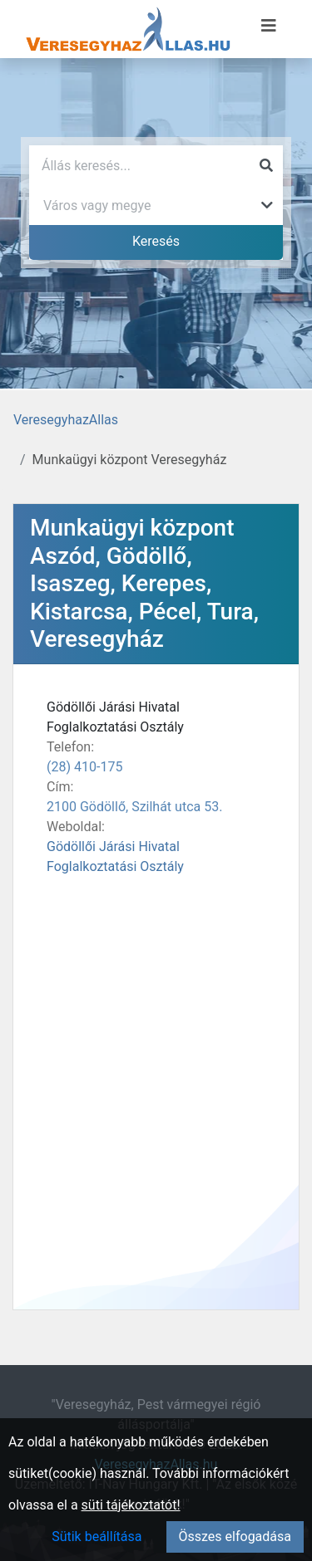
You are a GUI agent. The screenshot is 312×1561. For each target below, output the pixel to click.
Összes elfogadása (235, 1536)
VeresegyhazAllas (65, 420)
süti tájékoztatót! (131, 1505)
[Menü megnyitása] (268, 25)
